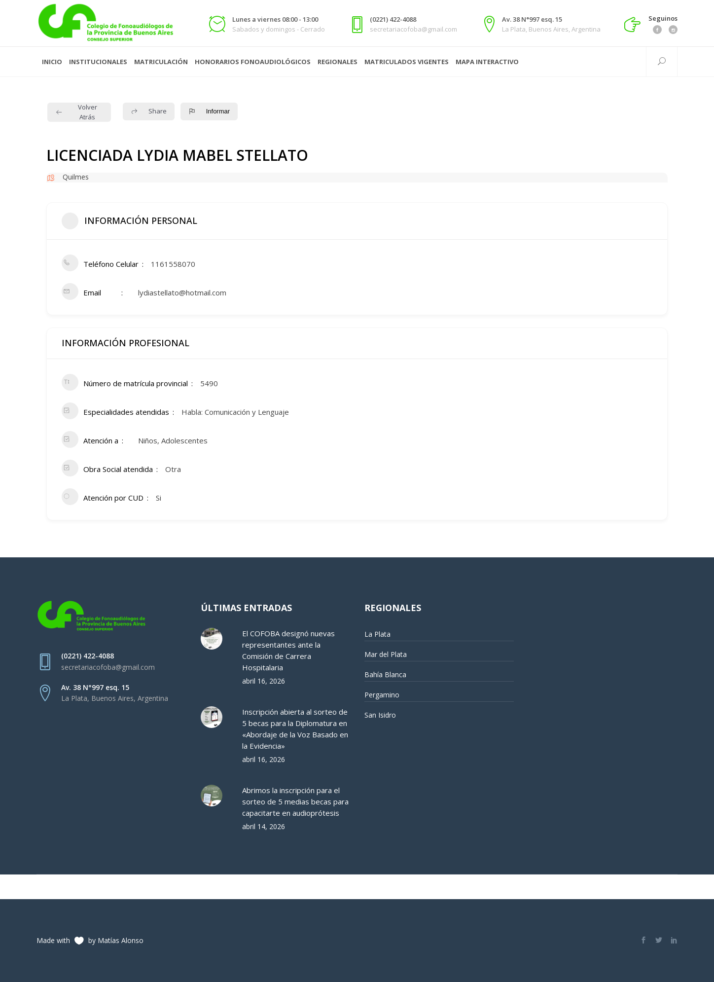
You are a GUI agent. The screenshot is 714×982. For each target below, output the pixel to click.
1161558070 (173, 264)
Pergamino (381, 694)
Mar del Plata (385, 654)
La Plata (377, 634)
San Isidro (380, 715)
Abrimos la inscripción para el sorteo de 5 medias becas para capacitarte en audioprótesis (295, 801)
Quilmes (76, 177)
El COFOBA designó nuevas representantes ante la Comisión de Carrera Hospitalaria (288, 650)
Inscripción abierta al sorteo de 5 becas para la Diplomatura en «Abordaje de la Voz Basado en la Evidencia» (295, 729)
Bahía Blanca (385, 674)
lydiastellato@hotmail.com (182, 292)
